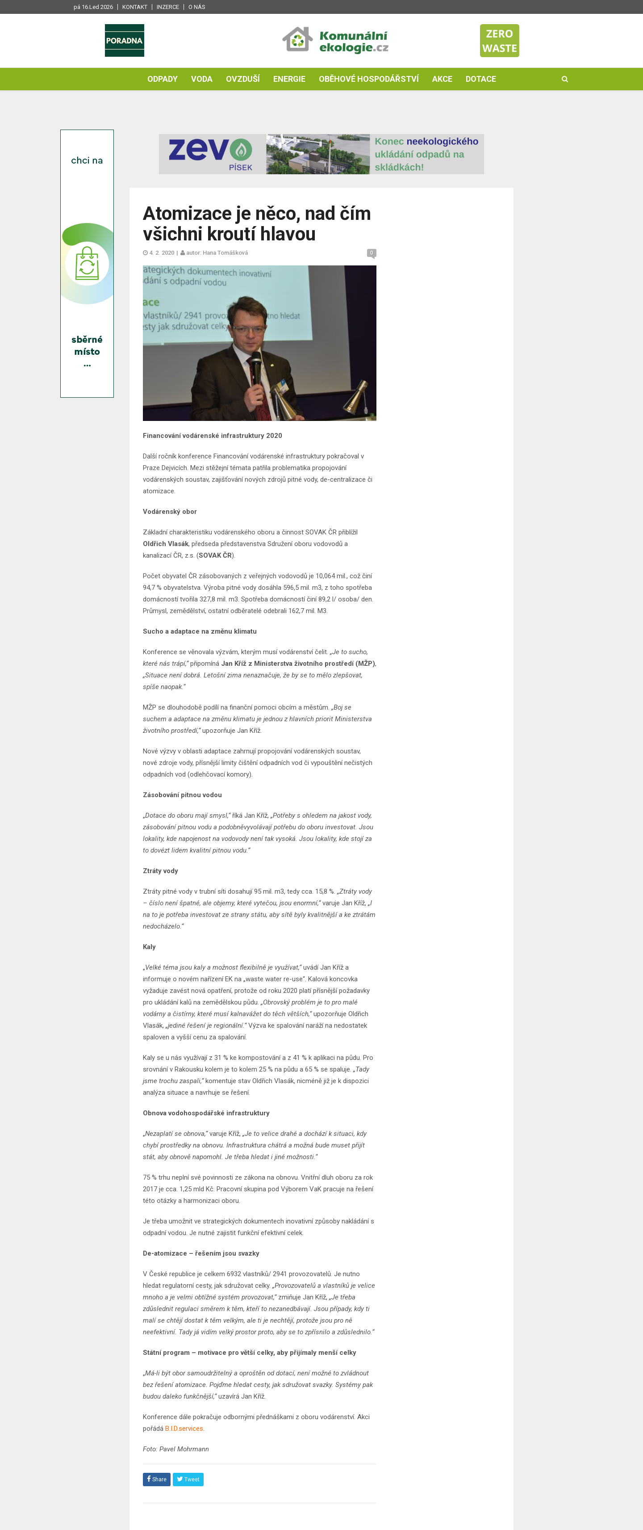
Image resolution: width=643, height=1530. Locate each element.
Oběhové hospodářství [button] (369, 79)
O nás (196, 7)
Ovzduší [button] (243, 79)
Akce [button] (442, 79)
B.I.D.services (184, 1429)
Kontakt (134, 7)
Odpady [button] (162, 79)
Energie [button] (289, 79)
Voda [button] (202, 79)
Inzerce (168, 7)
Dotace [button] (481, 79)
